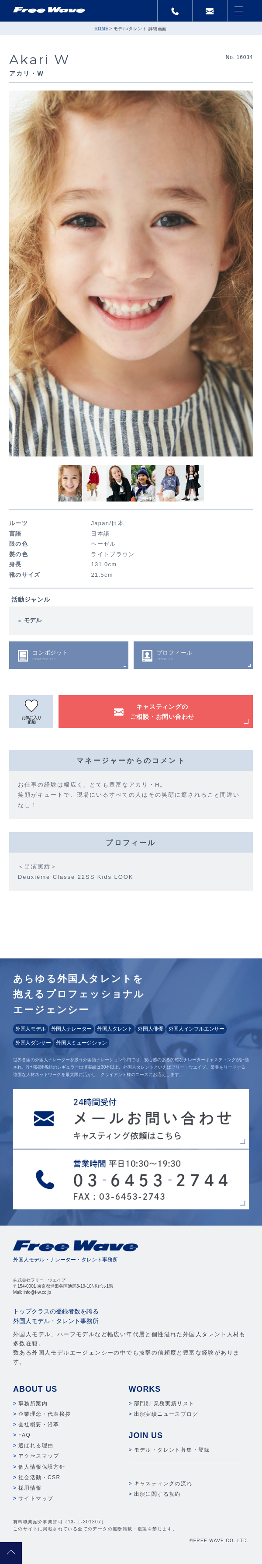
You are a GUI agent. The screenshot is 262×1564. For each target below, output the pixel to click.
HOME (101, 28)
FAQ (24, 1435)
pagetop (11, 1553)
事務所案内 (33, 1403)
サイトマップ (35, 1498)
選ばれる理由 (35, 1445)
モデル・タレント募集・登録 (172, 1450)
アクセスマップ (38, 1456)
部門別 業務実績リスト (164, 1403)
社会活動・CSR (39, 1477)
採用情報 (30, 1488)
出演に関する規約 (157, 1494)
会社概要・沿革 (38, 1424)
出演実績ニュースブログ (166, 1414)
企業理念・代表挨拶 (44, 1414)
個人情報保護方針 (41, 1467)
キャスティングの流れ (163, 1483)
